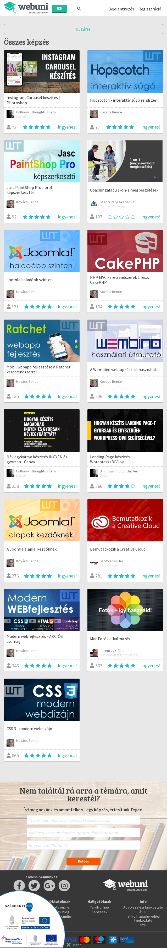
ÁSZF (143, 912)
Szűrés (83, 29)
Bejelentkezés (121, 8)
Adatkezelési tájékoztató (143, 907)
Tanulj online (99, 907)
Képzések (100, 912)
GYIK (143, 925)
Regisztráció (149, 8)
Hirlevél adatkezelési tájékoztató (143, 918)
